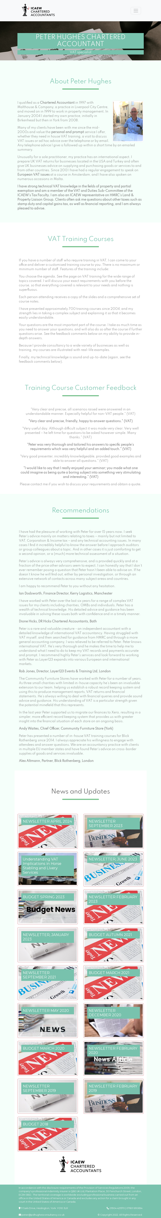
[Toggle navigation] (136, 10)
